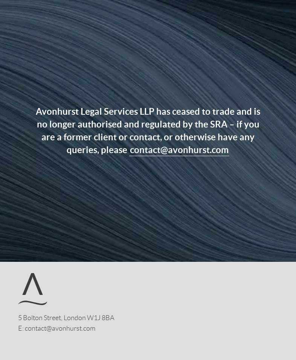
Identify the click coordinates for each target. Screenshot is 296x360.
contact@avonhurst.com (179, 150)
